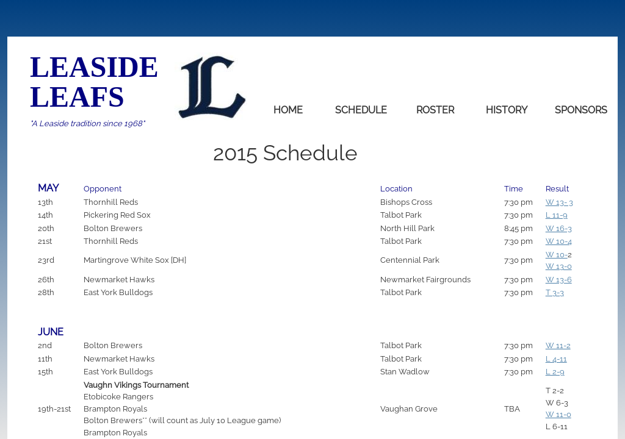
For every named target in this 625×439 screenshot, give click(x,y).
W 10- (557, 254)
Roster (435, 110)
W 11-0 (558, 414)
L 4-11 (556, 358)
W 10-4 (559, 241)
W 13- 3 (559, 202)
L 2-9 (555, 371)
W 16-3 (559, 228)
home (288, 110)
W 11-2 (558, 345)
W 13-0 (559, 266)
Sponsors (581, 110)
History (506, 110)
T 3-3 (555, 292)
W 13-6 (559, 279)
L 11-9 (557, 215)
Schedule (361, 110)
